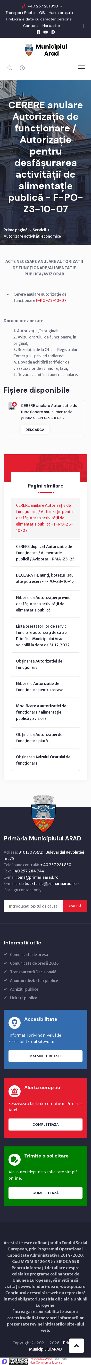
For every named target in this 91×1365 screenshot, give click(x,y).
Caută (75, 906)
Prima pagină (15, 230)
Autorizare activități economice (32, 236)
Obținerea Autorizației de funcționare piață (39, 737)
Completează (46, 1124)
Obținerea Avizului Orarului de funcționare (43, 760)
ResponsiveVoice (41, 1359)
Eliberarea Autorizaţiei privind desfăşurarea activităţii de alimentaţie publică (43, 603)
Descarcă (34, 430)
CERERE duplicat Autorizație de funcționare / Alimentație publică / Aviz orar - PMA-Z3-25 (45, 552)
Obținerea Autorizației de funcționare (39, 664)
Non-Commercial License (46, 1362)
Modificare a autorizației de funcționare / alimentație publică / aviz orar (41, 712)
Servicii (39, 230)
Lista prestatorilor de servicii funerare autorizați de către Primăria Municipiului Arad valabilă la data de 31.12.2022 (43, 635)
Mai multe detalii (45, 1056)
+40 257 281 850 (43, 6)
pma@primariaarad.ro (37, 877)
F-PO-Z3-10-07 (51, 300)
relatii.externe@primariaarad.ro (47, 883)
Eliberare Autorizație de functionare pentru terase (39, 686)
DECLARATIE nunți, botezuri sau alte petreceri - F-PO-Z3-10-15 (45, 578)
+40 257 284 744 (28, 871)
